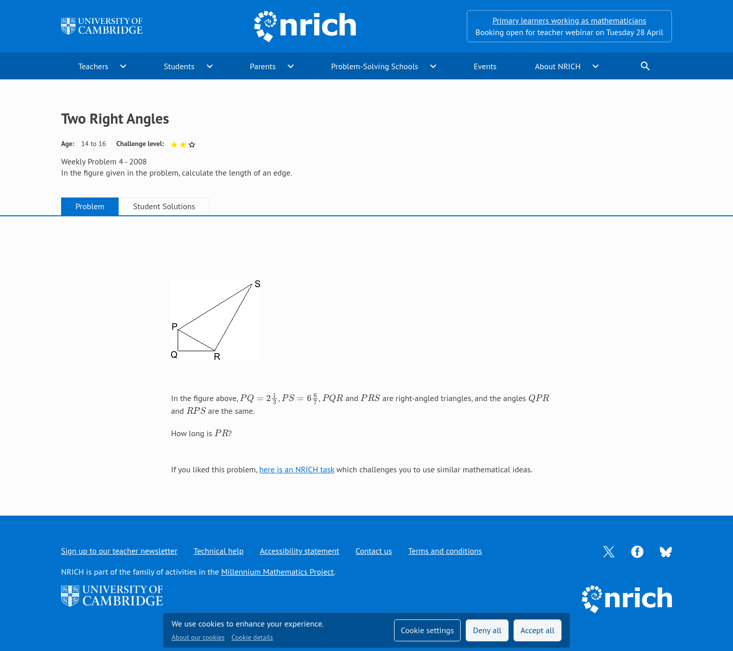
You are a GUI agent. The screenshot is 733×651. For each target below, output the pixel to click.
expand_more (123, 66)
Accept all (538, 630)
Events (484, 66)
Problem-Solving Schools (374, 66)
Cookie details (252, 637)
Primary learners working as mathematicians (569, 20)
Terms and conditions (445, 551)
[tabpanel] (366, 355)
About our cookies (198, 637)
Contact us (373, 551)
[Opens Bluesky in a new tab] (666, 551)
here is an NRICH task (296, 469)
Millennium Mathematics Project (277, 572)
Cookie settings (427, 630)
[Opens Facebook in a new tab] (637, 551)
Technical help (218, 551)
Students (179, 66)
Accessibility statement (299, 551)
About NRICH (558, 66)
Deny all (487, 630)
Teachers (93, 66)
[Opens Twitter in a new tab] (609, 551)
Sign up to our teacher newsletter (119, 551)
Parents (263, 66)
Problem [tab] (89, 206)
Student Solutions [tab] (164, 206)
